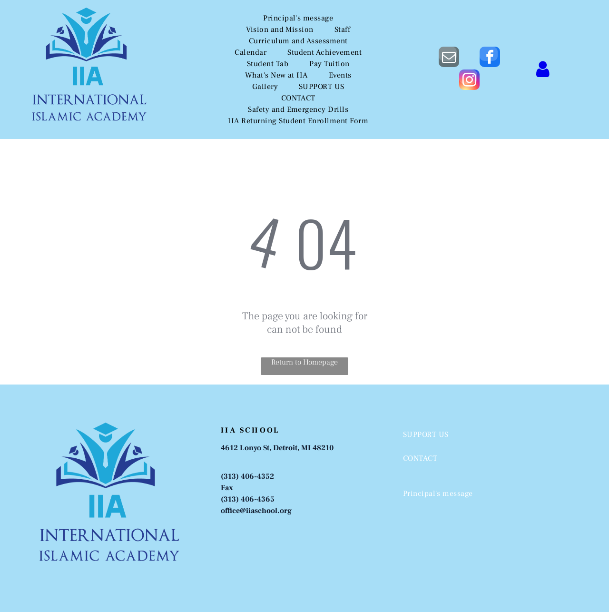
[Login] (543, 69)
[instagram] (469, 80)
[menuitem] (298, 18)
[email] (449, 58)
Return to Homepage (304, 362)
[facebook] (490, 58)
